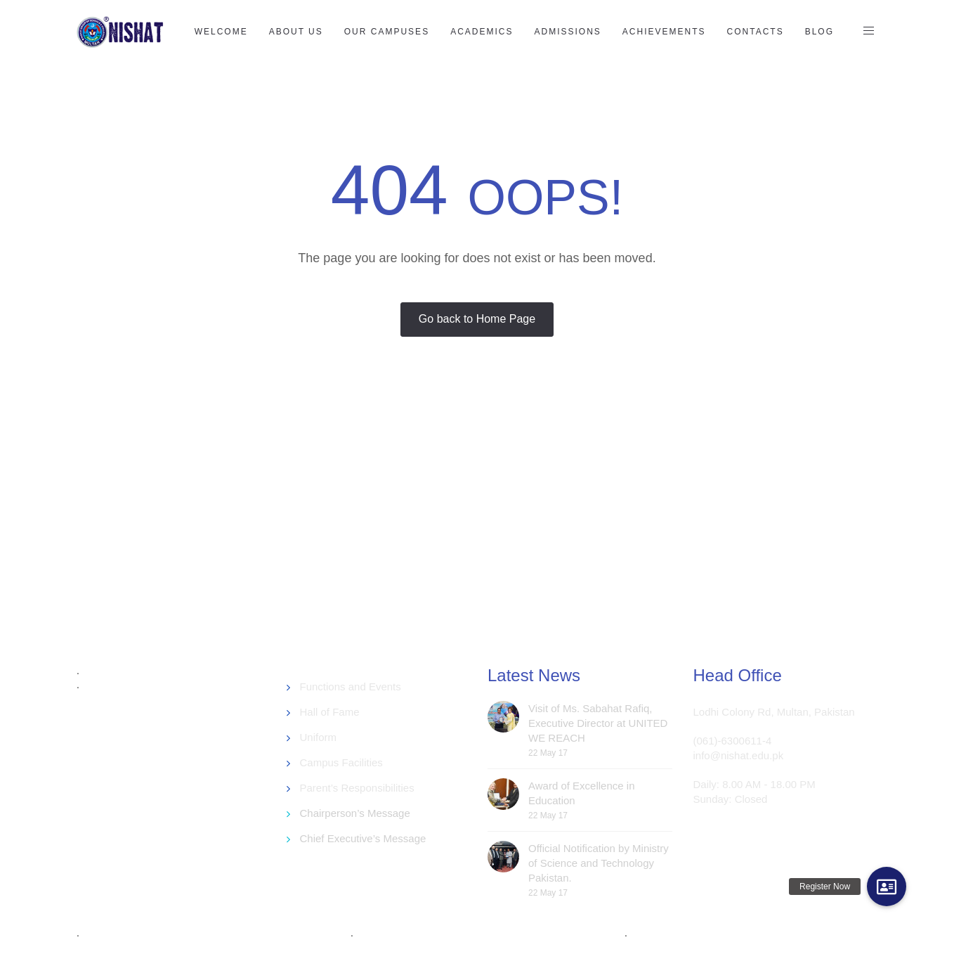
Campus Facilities (341, 762)
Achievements (664, 32)
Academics (481, 32)
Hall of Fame (330, 712)
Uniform (318, 737)
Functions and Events (350, 686)
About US (296, 32)
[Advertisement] (417, 530)
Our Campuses (386, 32)
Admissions (567, 32)
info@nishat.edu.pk (738, 755)
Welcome (221, 32)
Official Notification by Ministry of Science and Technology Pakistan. (598, 863)
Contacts (755, 32)
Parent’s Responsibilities (357, 788)
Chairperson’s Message (355, 813)
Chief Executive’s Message (363, 838)
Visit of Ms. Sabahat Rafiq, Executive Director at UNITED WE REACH (597, 723)
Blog (819, 32)
